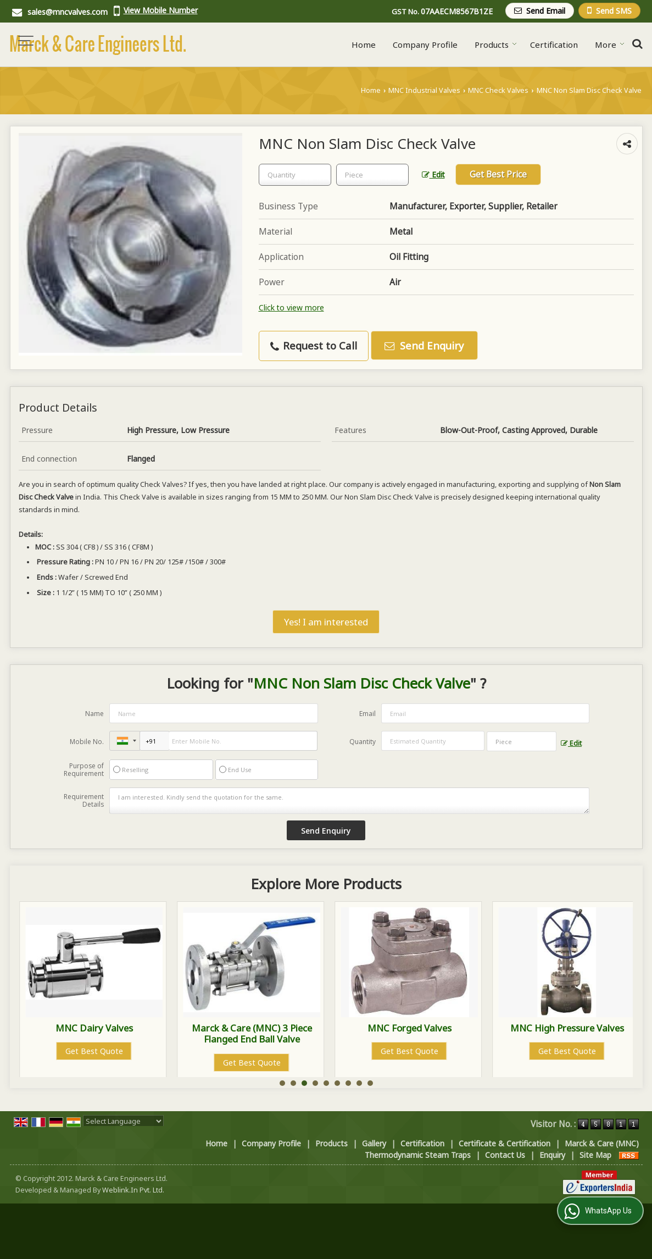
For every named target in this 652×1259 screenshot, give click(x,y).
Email (367, 713)
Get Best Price (498, 174)
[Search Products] (636, 43)
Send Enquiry (424, 345)
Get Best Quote (94, 1051)
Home (364, 44)
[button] (161, 10)
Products (496, 44)
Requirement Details (84, 800)
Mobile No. (87, 741)
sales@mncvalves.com (67, 12)
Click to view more (291, 307)
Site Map (595, 1155)
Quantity (362, 741)
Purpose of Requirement (84, 770)
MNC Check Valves (498, 90)
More (610, 44)
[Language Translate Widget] (123, 1121)
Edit (433, 174)
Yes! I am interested (326, 621)
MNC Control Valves (94, 1028)
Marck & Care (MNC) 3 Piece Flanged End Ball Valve (409, 1033)
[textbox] (372, 175)
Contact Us (505, 1155)
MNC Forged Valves (567, 1028)
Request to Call (313, 345)
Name (94, 713)
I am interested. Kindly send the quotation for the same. (349, 800)
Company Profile (425, 44)
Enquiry (552, 1155)
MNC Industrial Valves (424, 90)
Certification (554, 44)
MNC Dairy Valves (252, 1028)
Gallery (374, 1143)
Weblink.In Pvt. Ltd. (133, 1190)
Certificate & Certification (504, 1143)
